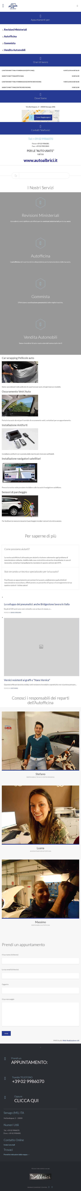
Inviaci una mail (9, 1145)
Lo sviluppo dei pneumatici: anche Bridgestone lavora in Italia (37, 604)
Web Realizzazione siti (71, 1040)
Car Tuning (14, 688)
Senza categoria (16, 612)
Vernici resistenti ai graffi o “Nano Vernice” (27, 680)
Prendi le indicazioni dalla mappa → (16, 1154)
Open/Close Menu (4, 6)
